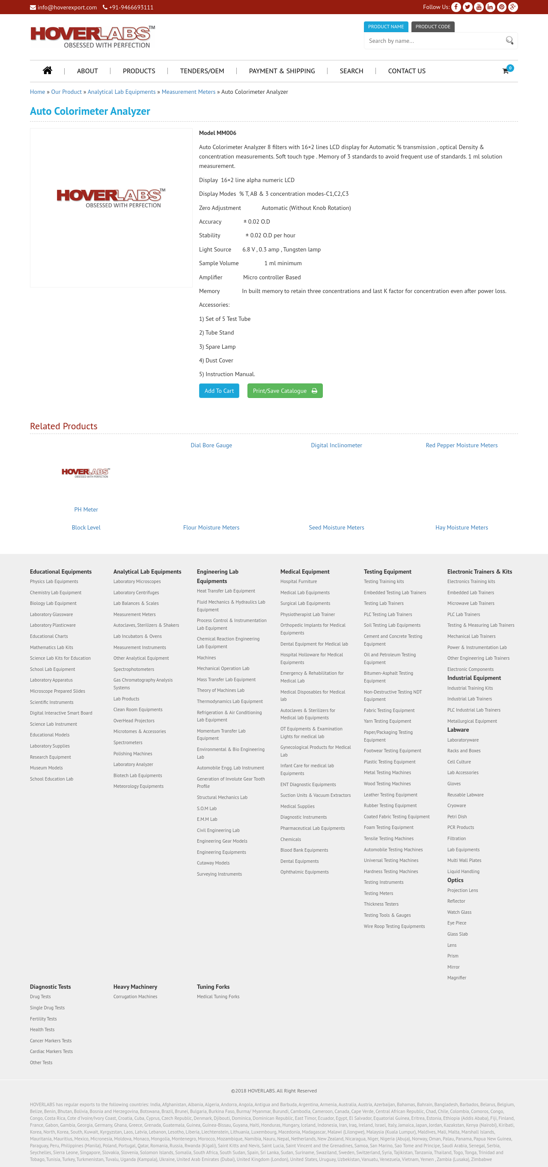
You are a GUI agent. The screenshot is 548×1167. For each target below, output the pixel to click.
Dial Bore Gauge (211, 445)
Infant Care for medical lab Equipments (307, 769)
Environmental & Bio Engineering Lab (231, 753)
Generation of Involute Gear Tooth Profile (231, 783)
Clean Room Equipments (138, 709)
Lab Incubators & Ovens (137, 636)
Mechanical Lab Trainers (471, 636)
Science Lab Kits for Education (60, 658)
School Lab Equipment (52, 669)
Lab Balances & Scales (136, 603)
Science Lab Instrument (53, 724)
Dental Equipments (299, 861)
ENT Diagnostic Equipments (308, 784)
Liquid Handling (463, 871)
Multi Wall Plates (464, 860)
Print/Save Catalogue (285, 391)
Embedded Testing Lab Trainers (395, 592)
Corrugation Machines (135, 996)
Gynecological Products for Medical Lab (315, 751)
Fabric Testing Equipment (389, 710)
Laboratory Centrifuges (136, 592)
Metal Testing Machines (387, 772)
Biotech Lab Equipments (137, 775)
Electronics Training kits (471, 581)
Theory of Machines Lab (220, 690)
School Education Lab (51, 779)
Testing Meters (378, 893)
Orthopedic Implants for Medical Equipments (312, 629)
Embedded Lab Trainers (470, 592)
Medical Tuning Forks (218, 996)
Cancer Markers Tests (50, 1041)
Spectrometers (128, 742)
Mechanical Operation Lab (223, 668)
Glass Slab (457, 934)
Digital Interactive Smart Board (61, 713)
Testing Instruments (384, 882)
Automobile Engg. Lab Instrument (230, 768)
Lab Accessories (463, 772)
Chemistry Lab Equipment (55, 592)
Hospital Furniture (298, 581)
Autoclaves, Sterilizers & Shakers (146, 625)
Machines (206, 658)
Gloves (454, 784)
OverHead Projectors (134, 721)
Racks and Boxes (464, 751)
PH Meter (86, 509)
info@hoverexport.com (63, 7)
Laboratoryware (463, 740)
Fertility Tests (43, 1019)
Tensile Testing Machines (389, 838)
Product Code (433, 26)
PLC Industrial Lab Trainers (473, 710)
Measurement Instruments (139, 647)
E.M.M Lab (207, 819)
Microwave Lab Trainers (470, 603)
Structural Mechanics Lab (222, 797)
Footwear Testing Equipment (392, 751)
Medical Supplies (297, 806)
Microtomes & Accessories (139, 731)
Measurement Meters (189, 92)
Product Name (386, 26)
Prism (453, 956)
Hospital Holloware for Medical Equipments (311, 658)
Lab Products (126, 699)
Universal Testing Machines (391, 860)
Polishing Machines (132, 754)
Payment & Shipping (282, 70)
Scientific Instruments (52, 702)
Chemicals (290, 839)
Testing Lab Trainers (384, 603)
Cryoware (456, 805)
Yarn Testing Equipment (387, 721)
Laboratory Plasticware (53, 625)
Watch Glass (459, 912)
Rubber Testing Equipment (390, 805)
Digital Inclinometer (336, 445)
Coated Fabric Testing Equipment (397, 817)
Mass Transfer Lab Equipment (226, 679)
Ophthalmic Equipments (304, 872)
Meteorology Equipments (138, 786)
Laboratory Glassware (51, 614)
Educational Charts (49, 636)
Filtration (456, 838)
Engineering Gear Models (222, 841)
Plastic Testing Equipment (390, 762)
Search (351, 70)
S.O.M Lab (207, 808)
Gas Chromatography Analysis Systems (143, 684)
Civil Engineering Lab (218, 830)
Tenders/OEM (202, 70)
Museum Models (46, 768)
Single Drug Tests (47, 1008)
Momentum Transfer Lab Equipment (221, 735)
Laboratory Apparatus (51, 680)
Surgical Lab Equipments (305, 603)
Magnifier (456, 978)
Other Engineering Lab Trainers (478, 658)
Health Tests (42, 1029)
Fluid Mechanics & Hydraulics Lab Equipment (231, 606)
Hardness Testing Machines (391, 871)
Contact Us (407, 70)
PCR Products (460, 827)
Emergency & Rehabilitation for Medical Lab (312, 677)
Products (139, 70)
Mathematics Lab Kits (51, 647)
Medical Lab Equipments (305, 592)
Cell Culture (459, 762)
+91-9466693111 (128, 7)
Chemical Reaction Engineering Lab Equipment (228, 642)
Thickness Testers (381, 904)
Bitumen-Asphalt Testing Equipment (388, 677)
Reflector (456, 901)
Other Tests (41, 1062)
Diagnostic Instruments (303, 817)
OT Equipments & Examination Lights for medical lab (311, 732)
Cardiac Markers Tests (51, 1051)
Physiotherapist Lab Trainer (307, 614)
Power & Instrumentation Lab (477, 647)
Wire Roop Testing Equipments (394, 926)
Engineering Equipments (221, 852)
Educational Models (49, 735)
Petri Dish (457, 817)
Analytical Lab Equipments (122, 92)
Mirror (453, 967)
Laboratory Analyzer (133, 764)
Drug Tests (40, 996)
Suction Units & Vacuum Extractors (315, 795)
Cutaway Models (213, 863)
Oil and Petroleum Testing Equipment (390, 658)
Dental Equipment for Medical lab (314, 644)
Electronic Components (470, 669)
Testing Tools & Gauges (387, 915)
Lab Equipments (463, 850)
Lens (451, 945)
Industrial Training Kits (470, 688)
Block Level (86, 527)
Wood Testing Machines (387, 784)
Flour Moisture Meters (211, 527)
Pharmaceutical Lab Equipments (312, 828)
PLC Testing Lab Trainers (388, 614)
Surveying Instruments (219, 874)
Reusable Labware (465, 795)
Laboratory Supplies (50, 746)
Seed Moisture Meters (336, 527)
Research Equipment (50, 757)
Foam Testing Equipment (389, 827)
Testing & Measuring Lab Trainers (481, 625)
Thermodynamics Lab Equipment (230, 701)
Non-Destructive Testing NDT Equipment (393, 696)
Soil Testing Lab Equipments (392, 625)
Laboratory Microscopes (137, 581)
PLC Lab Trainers (463, 614)
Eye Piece (456, 923)
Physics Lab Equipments (54, 581)
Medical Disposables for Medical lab (312, 696)
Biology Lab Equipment (53, 603)
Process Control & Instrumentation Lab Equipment (232, 624)
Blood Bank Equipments (304, 850)
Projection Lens (462, 890)
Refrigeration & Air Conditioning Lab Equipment (229, 716)
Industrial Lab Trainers (469, 699)
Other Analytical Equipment (141, 658)
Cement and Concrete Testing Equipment (393, 640)
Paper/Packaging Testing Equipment (388, 736)
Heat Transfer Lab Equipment (226, 591)
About (87, 70)
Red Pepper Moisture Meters (462, 445)
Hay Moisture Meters (461, 527)
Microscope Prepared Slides (57, 691)
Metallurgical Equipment (472, 721)
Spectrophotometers (133, 669)
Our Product (66, 92)
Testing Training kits (384, 581)
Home (37, 92)
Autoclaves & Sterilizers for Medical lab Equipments (307, 714)
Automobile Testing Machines (393, 850)
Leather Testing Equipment (390, 795)
